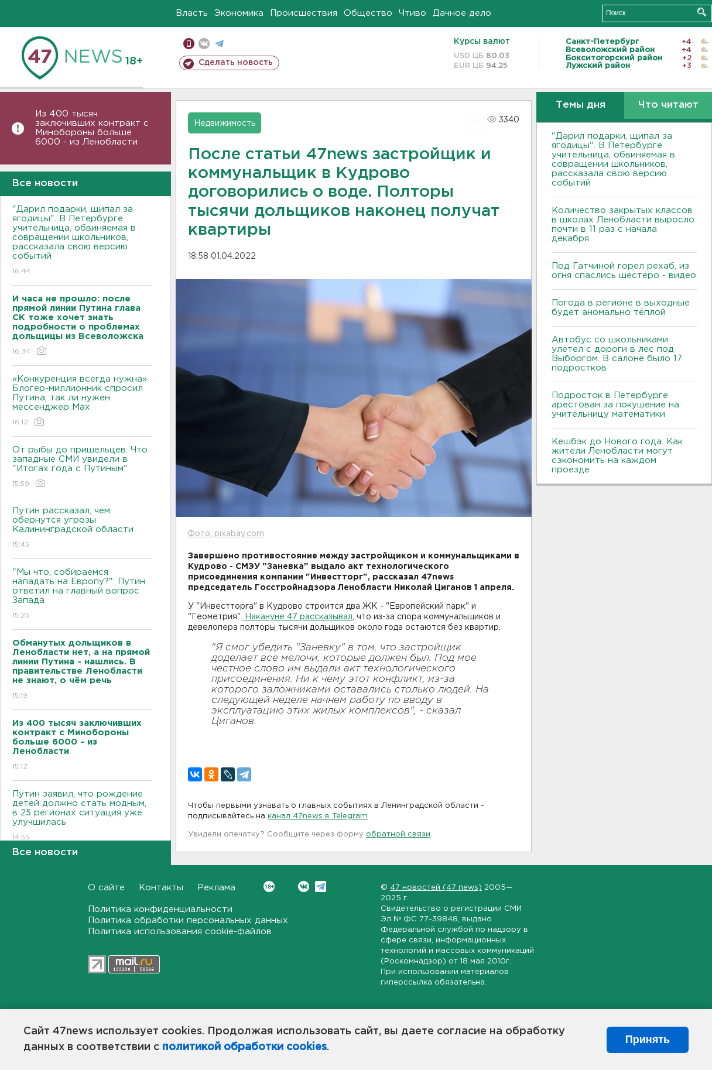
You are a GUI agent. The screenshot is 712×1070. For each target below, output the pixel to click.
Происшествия (303, 13)
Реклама (216, 887)
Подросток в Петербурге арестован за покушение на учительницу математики (615, 405)
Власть (192, 13)
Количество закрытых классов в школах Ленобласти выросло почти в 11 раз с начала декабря (623, 224)
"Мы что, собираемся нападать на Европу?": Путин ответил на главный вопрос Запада (82, 594)
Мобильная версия (188, 43)
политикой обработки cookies (244, 1047)
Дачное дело (462, 13)
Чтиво (412, 13)
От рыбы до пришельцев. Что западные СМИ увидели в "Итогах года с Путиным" (82, 467)
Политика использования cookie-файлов (180, 931)
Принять (647, 1039)
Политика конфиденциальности (160, 909)
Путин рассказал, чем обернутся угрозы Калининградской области (82, 528)
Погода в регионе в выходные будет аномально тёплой (621, 307)
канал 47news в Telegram (318, 816)
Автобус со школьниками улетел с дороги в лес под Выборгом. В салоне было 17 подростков (617, 354)
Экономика (238, 13)
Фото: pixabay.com (225, 533)
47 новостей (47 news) (436, 887)
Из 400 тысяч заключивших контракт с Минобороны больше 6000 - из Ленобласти (92, 128)
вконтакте (204, 43)
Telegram (320, 886)
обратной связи (398, 834)
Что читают (668, 105)
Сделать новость (235, 62)
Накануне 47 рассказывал (297, 616)
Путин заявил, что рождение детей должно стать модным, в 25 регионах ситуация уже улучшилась (82, 816)
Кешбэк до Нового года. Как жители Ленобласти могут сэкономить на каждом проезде (617, 456)
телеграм (219, 43)
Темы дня (580, 105)
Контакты (161, 887)
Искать (701, 12)
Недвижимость (224, 123)
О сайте (106, 887)
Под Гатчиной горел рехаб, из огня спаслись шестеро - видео (624, 270)
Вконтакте (269, 886)
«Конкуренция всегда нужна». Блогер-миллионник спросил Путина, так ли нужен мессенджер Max (82, 401)
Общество (368, 13)
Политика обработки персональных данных (188, 920)
